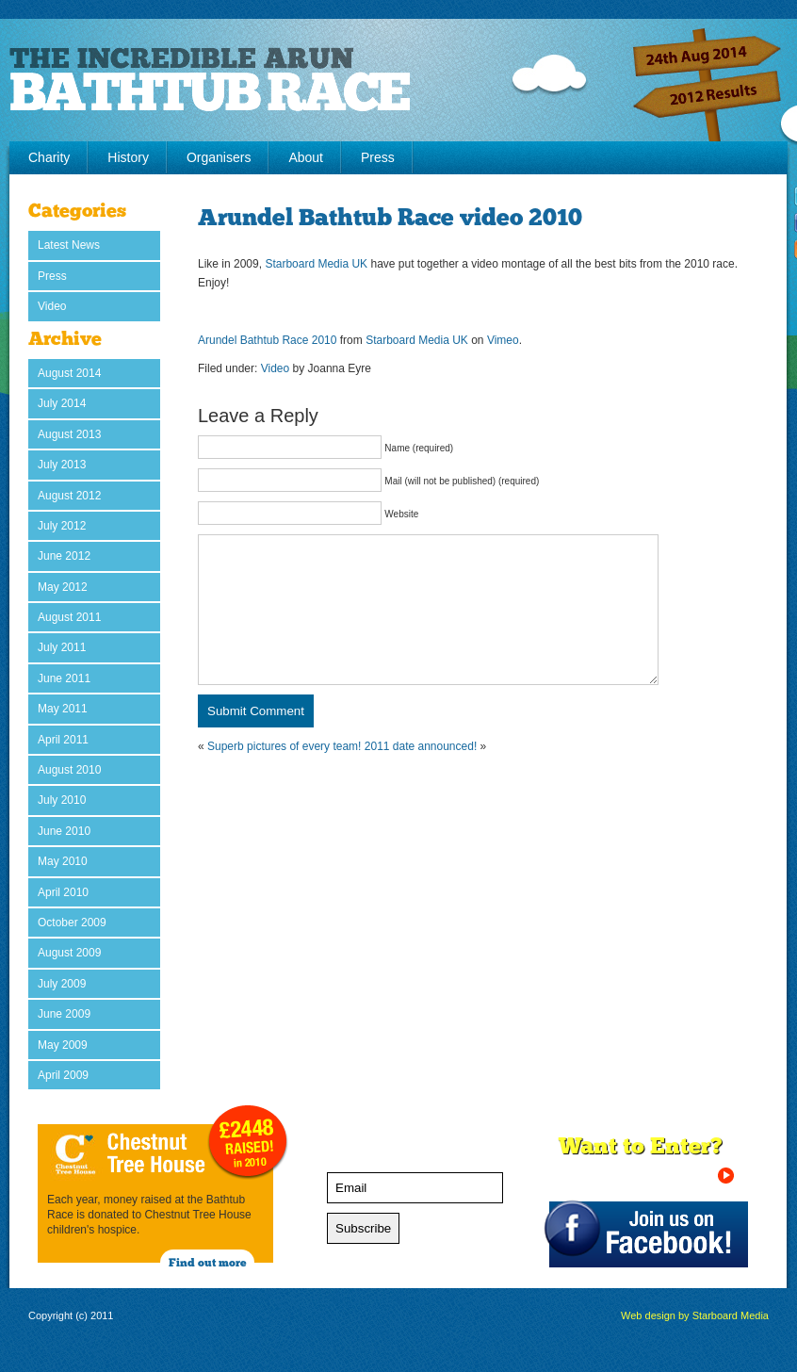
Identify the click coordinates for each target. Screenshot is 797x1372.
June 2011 (64, 678)
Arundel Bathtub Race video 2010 (390, 219)
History (128, 157)
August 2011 (69, 617)
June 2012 (64, 556)
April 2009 (63, 1075)
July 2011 (62, 647)
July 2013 (62, 464)
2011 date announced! (421, 774)
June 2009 (64, 1014)
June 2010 (64, 831)
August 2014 (69, 373)
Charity (49, 157)
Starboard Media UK (316, 263)
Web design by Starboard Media (695, 1315)
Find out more (208, 1263)
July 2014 (62, 403)
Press (378, 157)
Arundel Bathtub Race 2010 (267, 340)
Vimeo (503, 340)
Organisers (219, 157)
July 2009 (62, 983)
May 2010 (63, 861)
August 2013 (69, 434)
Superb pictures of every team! (284, 774)
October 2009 (72, 922)
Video (52, 306)
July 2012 (62, 525)
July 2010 (62, 800)
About (305, 157)
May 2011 (63, 708)
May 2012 (63, 587)
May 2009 (63, 1045)
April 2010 (63, 892)
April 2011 (63, 739)
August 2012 (69, 495)
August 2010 (69, 769)
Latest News (69, 245)
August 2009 (69, 952)
